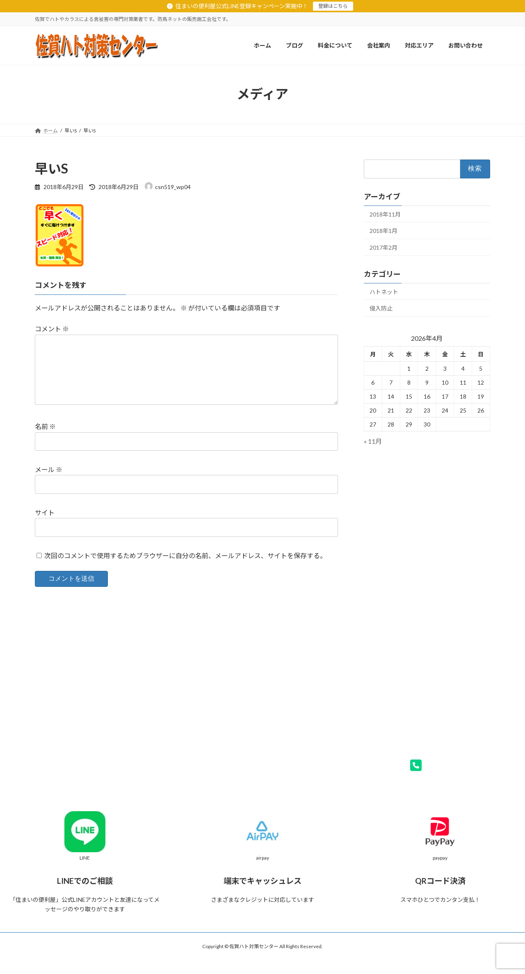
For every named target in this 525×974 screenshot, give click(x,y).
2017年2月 (383, 247)
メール (48, 482)
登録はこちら (333, 6)
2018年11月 (385, 213)
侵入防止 (381, 308)
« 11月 (373, 441)
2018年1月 (383, 230)
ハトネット (384, 291)
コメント (52, 329)
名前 (45, 440)
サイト (45, 525)
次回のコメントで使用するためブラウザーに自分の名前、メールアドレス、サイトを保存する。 (185, 569)
